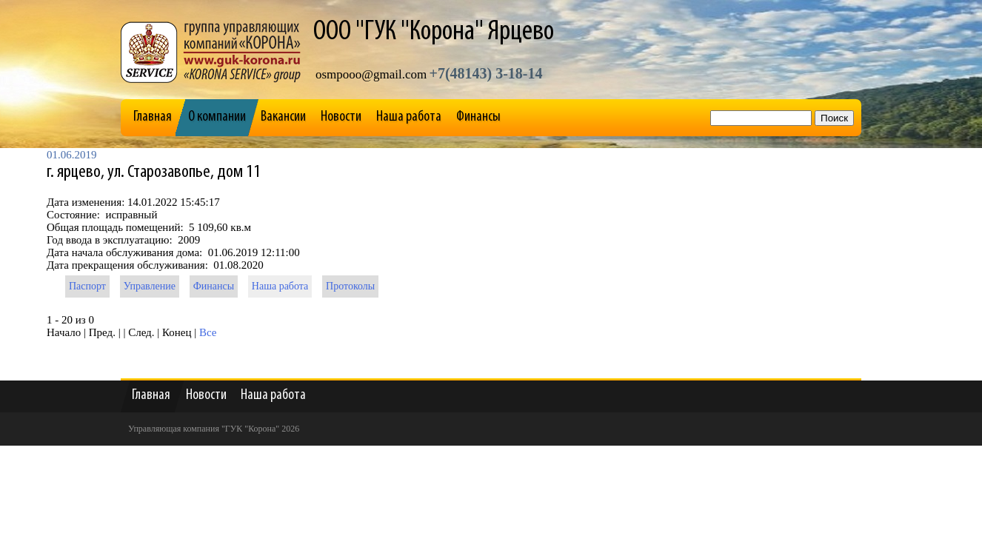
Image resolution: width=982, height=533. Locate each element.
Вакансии (283, 117)
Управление (150, 286)
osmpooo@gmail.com (371, 74)
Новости (341, 117)
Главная (152, 117)
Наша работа (408, 117)
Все (208, 332)
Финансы (478, 117)
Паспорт (87, 286)
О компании (217, 117)
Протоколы (350, 286)
